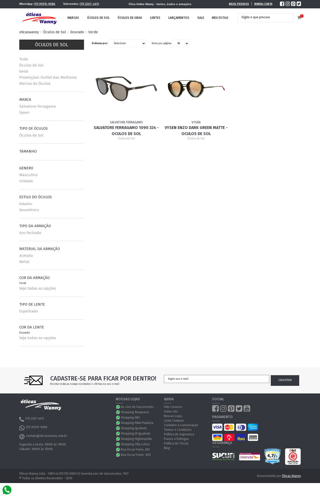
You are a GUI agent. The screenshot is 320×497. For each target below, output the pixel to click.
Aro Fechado (30, 232)
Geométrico (29, 210)
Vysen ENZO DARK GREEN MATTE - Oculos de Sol (196, 130)
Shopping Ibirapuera (135, 412)
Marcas (73, 18)
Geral (23, 71)
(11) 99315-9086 (44, 4)
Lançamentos (178, 18)
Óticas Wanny (291, 476)
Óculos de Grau (129, 18)
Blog (167, 448)
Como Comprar (174, 420)
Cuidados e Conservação (181, 425)
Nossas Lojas (173, 416)
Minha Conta (263, 4)
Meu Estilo (220, 18)
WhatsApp (118, 407)
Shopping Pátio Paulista (137, 423)
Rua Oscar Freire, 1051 (136, 455)
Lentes (155, 18)
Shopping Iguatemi (134, 428)
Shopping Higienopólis (136, 439)
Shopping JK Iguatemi (135, 433)
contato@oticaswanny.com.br (43, 437)
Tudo (23, 59)
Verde (93, 32)
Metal (24, 261)
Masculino (28, 175)
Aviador (25, 204)
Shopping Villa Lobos (135, 444)
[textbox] (261, 17)
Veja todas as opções (37, 288)
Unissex (26, 181)
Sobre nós (171, 411)
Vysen (24, 112)
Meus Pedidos (239, 4)
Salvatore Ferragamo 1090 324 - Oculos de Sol (126, 130)
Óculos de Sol (98, 18)
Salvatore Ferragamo (37, 106)
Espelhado (28, 311)
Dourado (77, 32)
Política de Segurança (179, 434)
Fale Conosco (173, 407)
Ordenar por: (100, 43)
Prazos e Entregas (176, 439)
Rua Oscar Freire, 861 (135, 449)
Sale (200, 18)
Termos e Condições (178, 430)
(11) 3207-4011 (89, 4)
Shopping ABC (130, 417)
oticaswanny (29, 32)
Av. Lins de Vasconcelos (137, 407)
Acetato (26, 255)
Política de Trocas (176, 443)
